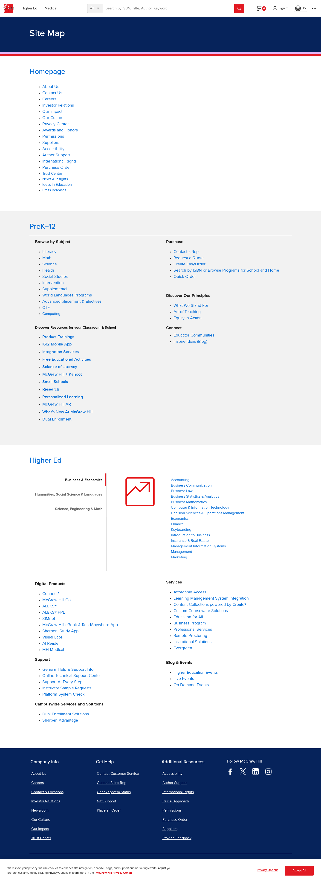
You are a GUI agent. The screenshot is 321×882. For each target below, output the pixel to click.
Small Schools (55, 382)
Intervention (53, 283)
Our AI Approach (175, 801)
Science (49, 264)
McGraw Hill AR (56, 404)
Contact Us (52, 93)
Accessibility (53, 149)
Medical (68, 8)
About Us (50, 87)
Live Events (184, 679)
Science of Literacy (59, 367)
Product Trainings (58, 337)
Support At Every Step (62, 682)
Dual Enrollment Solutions (65, 714)
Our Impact (52, 112)
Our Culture (53, 118)
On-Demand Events (191, 685)
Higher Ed (46, 8)
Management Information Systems (198, 546)
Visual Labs (52, 637)
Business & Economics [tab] (83, 480)
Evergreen (183, 648)
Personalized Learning (62, 397)
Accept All (299, 870)
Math (46, 258)
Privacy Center (55, 124)
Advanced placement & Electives (71, 301)
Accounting (180, 480)
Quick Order (185, 277)
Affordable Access (190, 592)
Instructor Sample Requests (66, 688)
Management (181, 552)
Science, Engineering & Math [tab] (78, 509)
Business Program (190, 623)
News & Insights (55, 179)
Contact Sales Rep (111, 783)
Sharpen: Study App (60, 631)
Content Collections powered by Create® (210, 605)
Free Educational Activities (66, 359)
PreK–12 (24, 8)
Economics (179, 518)
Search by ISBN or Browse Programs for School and (221, 270)
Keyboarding (181, 529)
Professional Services (193, 629)
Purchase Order (56, 167)
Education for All (188, 617)
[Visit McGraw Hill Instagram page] (268, 771)
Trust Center (52, 173)
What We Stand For (191, 306)
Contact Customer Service (118, 773)
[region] (160, 870)
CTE (46, 308)
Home (273, 270)
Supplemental (54, 289)
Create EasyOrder (189, 264)
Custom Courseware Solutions (201, 611)
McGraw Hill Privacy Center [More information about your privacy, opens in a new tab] (114, 872)
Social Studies (55, 277)
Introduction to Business (190, 535)
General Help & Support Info (67, 669)
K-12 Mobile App (57, 344)
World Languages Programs (67, 295)
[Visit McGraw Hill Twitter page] (243, 771)
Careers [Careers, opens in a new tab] (49, 99)
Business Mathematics (189, 502)
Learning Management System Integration (211, 598)
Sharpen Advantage (60, 720)
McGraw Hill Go (56, 600)
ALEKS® (49, 606)
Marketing (179, 557)
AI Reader (51, 643)
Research (50, 389)
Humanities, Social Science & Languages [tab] (68, 494)
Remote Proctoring (190, 636)
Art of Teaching (187, 312)
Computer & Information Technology (200, 507)
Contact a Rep (186, 252)
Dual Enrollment (57, 419)
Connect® (51, 594)
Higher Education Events (196, 672)
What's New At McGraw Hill (67, 412)
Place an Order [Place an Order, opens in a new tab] (109, 810)
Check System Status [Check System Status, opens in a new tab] (114, 792)
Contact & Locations (47, 792)
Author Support (56, 155)
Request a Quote (189, 258)
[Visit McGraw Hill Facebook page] (230, 771)
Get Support (106, 801)
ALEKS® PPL (53, 612)
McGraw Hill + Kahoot (62, 374)
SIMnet (48, 619)
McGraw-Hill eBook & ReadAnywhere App (80, 625)
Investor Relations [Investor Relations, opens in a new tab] (58, 105)
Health (48, 270)
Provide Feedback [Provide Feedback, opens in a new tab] (176, 838)
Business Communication (191, 485)
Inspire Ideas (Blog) (190, 341)
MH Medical (53, 650)
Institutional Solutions (192, 642)
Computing (51, 314)
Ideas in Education (57, 184)
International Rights (59, 161)
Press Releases (54, 190)
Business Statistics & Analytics (195, 496)
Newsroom (40, 810)
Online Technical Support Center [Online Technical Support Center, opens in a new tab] (71, 676)
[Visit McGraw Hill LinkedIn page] (255, 771)
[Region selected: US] (300, 8)
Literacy (49, 252)
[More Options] (314, 8)
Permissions (53, 136)
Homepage (47, 71)
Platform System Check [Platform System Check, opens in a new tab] (63, 694)
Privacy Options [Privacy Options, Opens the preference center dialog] (267, 870)
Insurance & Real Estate (190, 541)
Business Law (182, 491)
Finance (177, 524)
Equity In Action (188, 318)
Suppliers (50, 143)
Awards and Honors (60, 130)
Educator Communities (194, 335)
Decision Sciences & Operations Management (207, 513)
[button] (280, 8)
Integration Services (60, 352)
